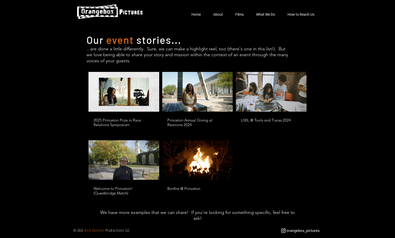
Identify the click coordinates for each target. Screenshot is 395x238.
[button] (218, 14)
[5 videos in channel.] (197, 134)
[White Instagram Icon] (283, 231)
